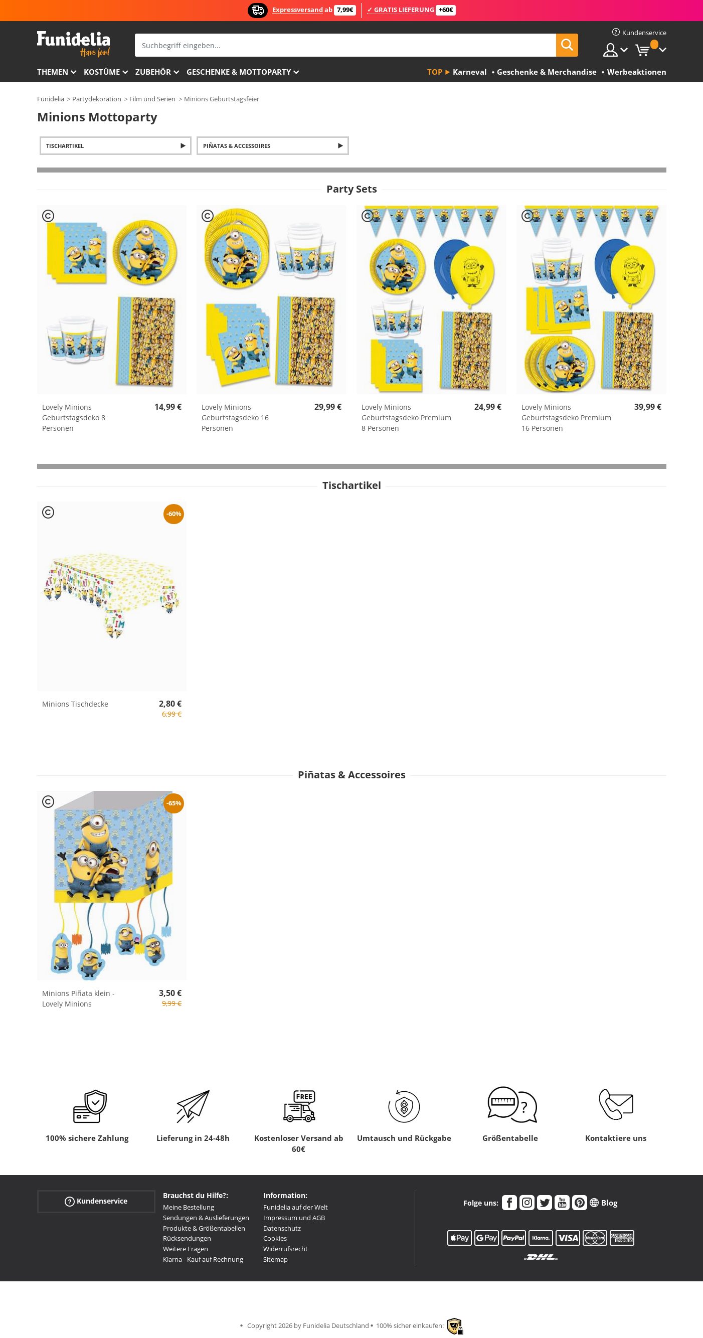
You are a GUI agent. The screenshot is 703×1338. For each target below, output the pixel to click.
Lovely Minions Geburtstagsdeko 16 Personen (235, 417)
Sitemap (275, 1259)
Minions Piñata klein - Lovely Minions (78, 998)
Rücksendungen (187, 1238)
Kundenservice (96, 1201)
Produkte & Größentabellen (204, 1228)
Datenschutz (282, 1228)
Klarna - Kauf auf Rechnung (203, 1259)
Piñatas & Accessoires (236, 145)
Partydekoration (96, 98)
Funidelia (50, 98)
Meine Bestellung (188, 1207)
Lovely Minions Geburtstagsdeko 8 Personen (73, 417)
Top (434, 72)
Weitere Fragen (185, 1248)
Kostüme (102, 72)
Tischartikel (65, 145)
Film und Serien (152, 98)
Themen (52, 72)
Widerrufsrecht (285, 1248)
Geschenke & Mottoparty (239, 72)
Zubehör (153, 72)
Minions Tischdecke (75, 704)
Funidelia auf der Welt (295, 1207)
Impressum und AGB (294, 1217)
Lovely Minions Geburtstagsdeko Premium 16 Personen (566, 417)
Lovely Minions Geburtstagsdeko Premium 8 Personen (406, 417)
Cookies (275, 1238)
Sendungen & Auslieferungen (206, 1217)
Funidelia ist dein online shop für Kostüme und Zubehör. (73, 44)
